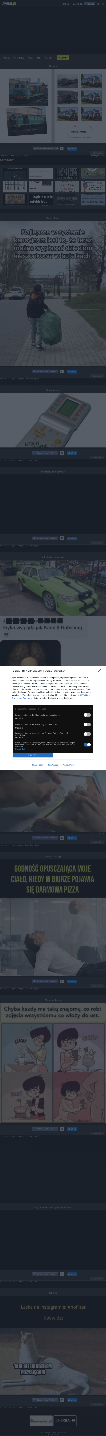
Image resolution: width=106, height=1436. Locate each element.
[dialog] (53, 718)
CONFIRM (33, 755)
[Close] (100, 671)
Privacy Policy (69, 765)
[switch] (87, 715)
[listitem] (53, 708)
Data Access (52, 765)
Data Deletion (37, 765)
